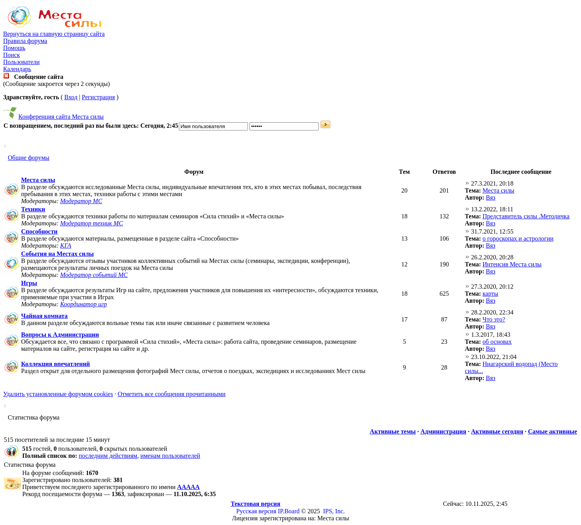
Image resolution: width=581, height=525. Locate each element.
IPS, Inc (333, 511)
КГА (65, 245)
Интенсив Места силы (512, 264)
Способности (39, 231)
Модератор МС (81, 201)
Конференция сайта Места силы (61, 116)
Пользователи (21, 62)
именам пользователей (170, 455)
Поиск (11, 55)
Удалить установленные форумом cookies (58, 394)
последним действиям (108, 455)
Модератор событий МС (94, 274)
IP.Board (289, 511)
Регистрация (98, 97)
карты (490, 293)
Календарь (17, 69)
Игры (29, 283)
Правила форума (25, 41)
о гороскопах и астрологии (518, 238)
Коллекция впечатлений (55, 364)
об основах (497, 341)
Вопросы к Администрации (60, 334)
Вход (71, 97)
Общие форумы (29, 157)
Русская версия (256, 511)
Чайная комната (44, 315)
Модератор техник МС (91, 223)
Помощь (14, 48)
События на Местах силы (57, 253)
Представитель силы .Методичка (526, 216)
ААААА (188, 487)
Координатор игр (83, 304)
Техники (33, 209)
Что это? (494, 319)
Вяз (490, 197)
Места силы (38, 180)
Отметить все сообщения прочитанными (171, 394)
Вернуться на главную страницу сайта (54, 33)
